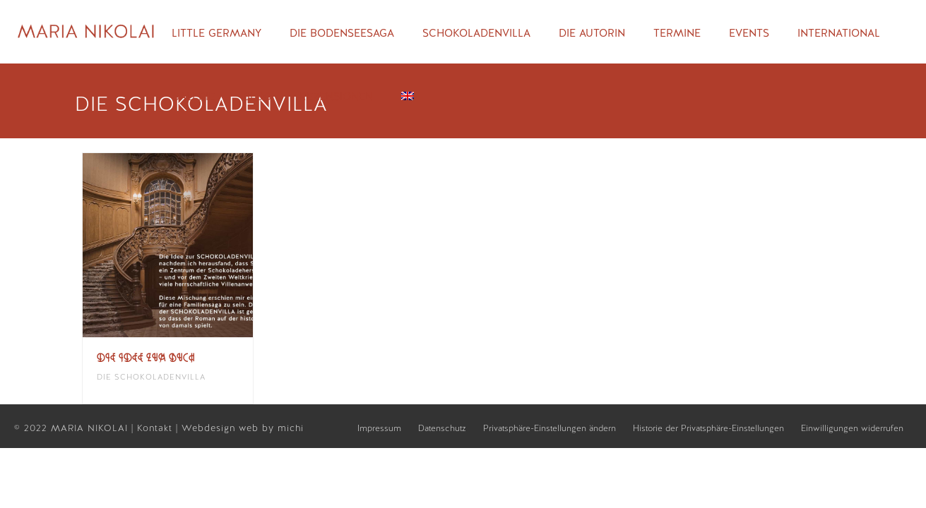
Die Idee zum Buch (146, 358)
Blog (257, 97)
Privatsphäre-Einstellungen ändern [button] (549, 428)
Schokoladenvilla (476, 33)
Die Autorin (592, 33)
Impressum (379, 428)
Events (749, 33)
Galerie (193, 97)
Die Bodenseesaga (342, 33)
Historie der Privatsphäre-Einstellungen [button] (708, 428)
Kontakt (156, 428)
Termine (677, 33)
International (838, 33)
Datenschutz (442, 428)
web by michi (273, 428)
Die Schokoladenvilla (151, 377)
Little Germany (216, 33)
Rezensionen (336, 97)
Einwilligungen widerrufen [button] (852, 428)
